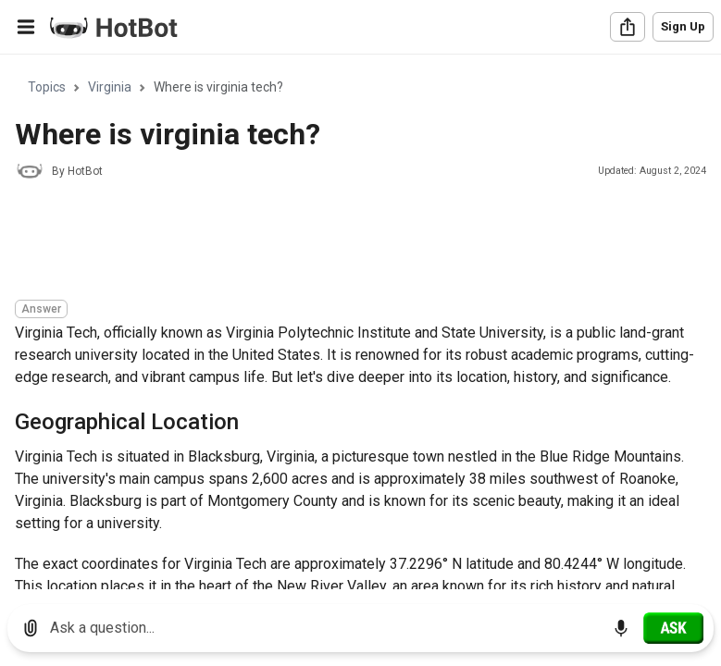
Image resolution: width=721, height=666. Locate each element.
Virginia (109, 87)
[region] (360, 322)
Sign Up (683, 26)
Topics (47, 87)
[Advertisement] (352, 242)
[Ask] (673, 628)
